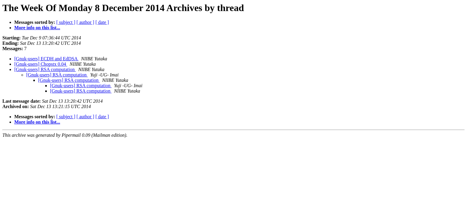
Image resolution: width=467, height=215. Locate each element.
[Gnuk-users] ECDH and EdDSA (46, 58)
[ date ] (102, 22)
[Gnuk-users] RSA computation (45, 69)
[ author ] (85, 22)
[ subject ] (65, 22)
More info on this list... (37, 27)
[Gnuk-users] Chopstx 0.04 (40, 64)
